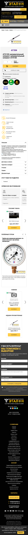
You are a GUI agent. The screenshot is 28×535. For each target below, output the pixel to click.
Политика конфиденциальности (14, 440)
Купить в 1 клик (11, 70)
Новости (14, 432)
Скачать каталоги (14, 487)
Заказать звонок (20, 16)
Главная (2, 30)
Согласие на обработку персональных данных (14, 459)
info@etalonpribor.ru (6, 12)
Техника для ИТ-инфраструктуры (14, 476)
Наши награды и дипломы (14, 450)
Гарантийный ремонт (14, 451)
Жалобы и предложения (14, 457)
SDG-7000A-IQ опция (14, 221)
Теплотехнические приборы (14, 474)
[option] (14, 220)
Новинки (11, 30)
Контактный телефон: (6, 364)
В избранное (8, 76)
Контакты (14, 436)
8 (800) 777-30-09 (5, 13)
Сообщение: (4, 369)
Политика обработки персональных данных (14, 443)
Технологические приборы (14, 483)
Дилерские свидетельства (14, 448)
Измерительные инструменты (14, 472)
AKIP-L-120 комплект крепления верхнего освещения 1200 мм (14, 304)
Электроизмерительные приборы (14, 467)
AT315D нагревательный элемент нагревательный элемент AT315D (14, 329)
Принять (20, 532)
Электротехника (14, 469)
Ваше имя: (3, 358)
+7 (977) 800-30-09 (15, 503)
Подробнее (5, 203)
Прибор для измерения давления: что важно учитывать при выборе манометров (12, 240)
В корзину (15, 66)
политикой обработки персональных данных (17, 390)
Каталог (6, 30)
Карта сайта (14, 437)
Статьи (14, 428)
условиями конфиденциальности (12, 389)
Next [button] (25, 220)
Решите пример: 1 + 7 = (6, 377)
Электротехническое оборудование (14, 481)
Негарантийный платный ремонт (14, 454)
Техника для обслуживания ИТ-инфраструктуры (14, 479)
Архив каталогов (14, 489)
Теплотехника (14, 471)
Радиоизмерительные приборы (14, 465)
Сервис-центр (14, 430)
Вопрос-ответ (14, 434)
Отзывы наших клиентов (14, 446)
